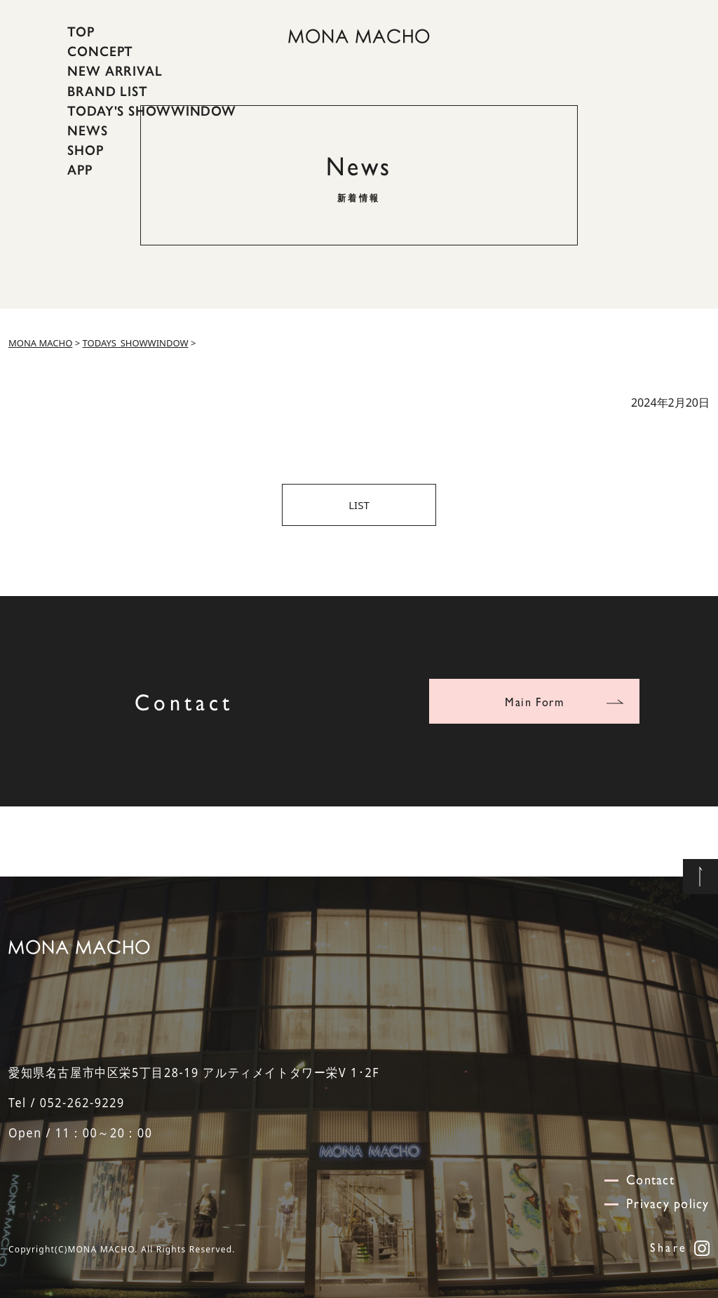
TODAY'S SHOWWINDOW (151, 110)
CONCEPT (100, 51)
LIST (359, 505)
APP (80, 169)
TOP (81, 31)
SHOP (85, 150)
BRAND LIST (107, 90)
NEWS (87, 130)
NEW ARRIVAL (115, 70)
